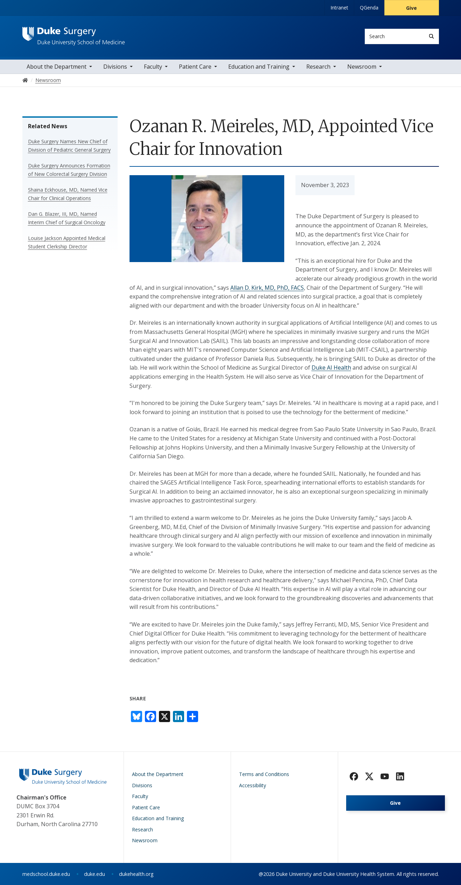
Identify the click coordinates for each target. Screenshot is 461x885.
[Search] (431, 36)
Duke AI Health (331, 367)
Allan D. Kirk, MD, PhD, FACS (267, 287)
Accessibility (252, 785)
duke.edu (94, 874)
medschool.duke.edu (46, 874)
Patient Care (195, 66)
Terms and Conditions (264, 774)
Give (411, 8)
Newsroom (361, 66)
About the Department (56, 66)
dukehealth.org (136, 874)
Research (318, 66)
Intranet (339, 7)
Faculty (153, 66)
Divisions (115, 66)
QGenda (369, 7)
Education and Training (258, 66)
